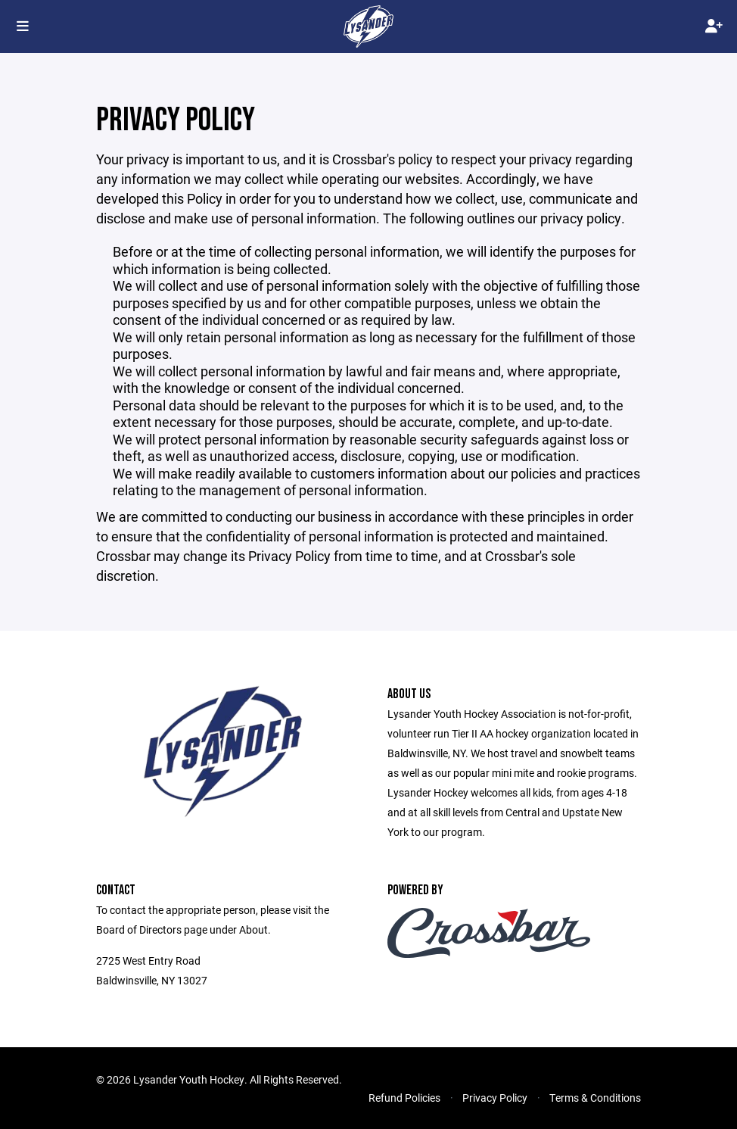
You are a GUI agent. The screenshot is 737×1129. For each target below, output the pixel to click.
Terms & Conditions (595, 1097)
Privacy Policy (494, 1097)
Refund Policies (404, 1097)
